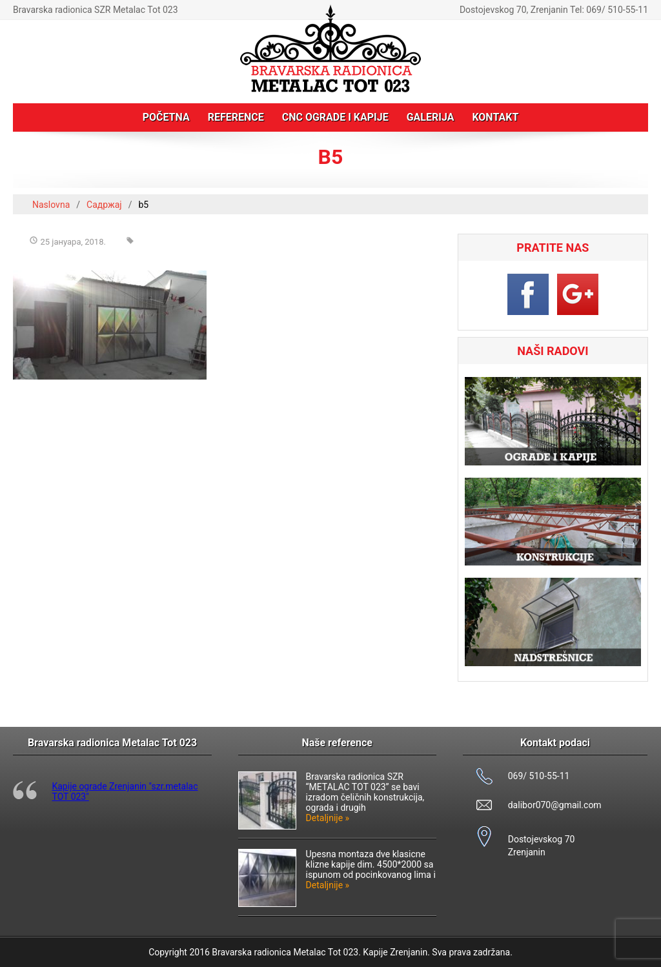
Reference (236, 117)
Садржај (104, 204)
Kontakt (495, 117)
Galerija (430, 117)
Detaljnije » (328, 818)
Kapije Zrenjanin (395, 952)
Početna (166, 117)
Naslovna (51, 204)
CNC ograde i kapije (335, 117)
